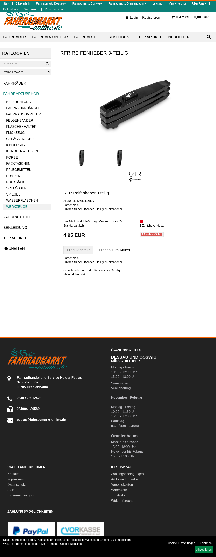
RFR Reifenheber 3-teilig (86, 193)
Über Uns (199, 3)
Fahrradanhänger (23, 108)
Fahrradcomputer (23, 114)
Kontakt (13, 474)
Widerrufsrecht (122, 500)
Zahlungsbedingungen (127, 474)
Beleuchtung (18, 102)
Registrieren (151, 17)
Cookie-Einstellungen (181, 543)
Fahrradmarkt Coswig (87, 3)
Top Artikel (150, 37)
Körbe (12, 157)
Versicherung (177, 3)
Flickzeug (15, 133)
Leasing (157, 3)
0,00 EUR (190, 17)
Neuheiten (179, 37)
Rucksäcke (16, 182)
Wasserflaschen (22, 200)
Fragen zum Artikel (114, 250)
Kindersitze (17, 145)
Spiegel (13, 194)
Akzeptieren (204, 549)
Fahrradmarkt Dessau (51, 3)
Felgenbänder (19, 120)
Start (6, 3)
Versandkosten (122, 484)
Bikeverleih (23, 3)
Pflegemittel (18, 169)
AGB (10, 490)
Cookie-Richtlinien (71, 543)
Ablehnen (206, 543)
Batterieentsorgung (21, 495)
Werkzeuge (16, 206)
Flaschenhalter (21, 126)
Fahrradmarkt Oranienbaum (127, 3)
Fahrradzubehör (50, 37)
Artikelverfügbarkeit (125, 479)
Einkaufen (10, 9)
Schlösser (16, 188)
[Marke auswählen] (25, 72)
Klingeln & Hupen (22, 151)
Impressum (15, 479)
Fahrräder (14, 37)
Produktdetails (78, 250)
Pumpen (13, 176)
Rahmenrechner (55, 9)
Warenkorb (31, 9)
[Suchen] (208, 36)
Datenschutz (16, 484)
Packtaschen (18, 163)
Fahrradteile (88, 37)
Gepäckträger (20, 139)
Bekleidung (120, 37)
